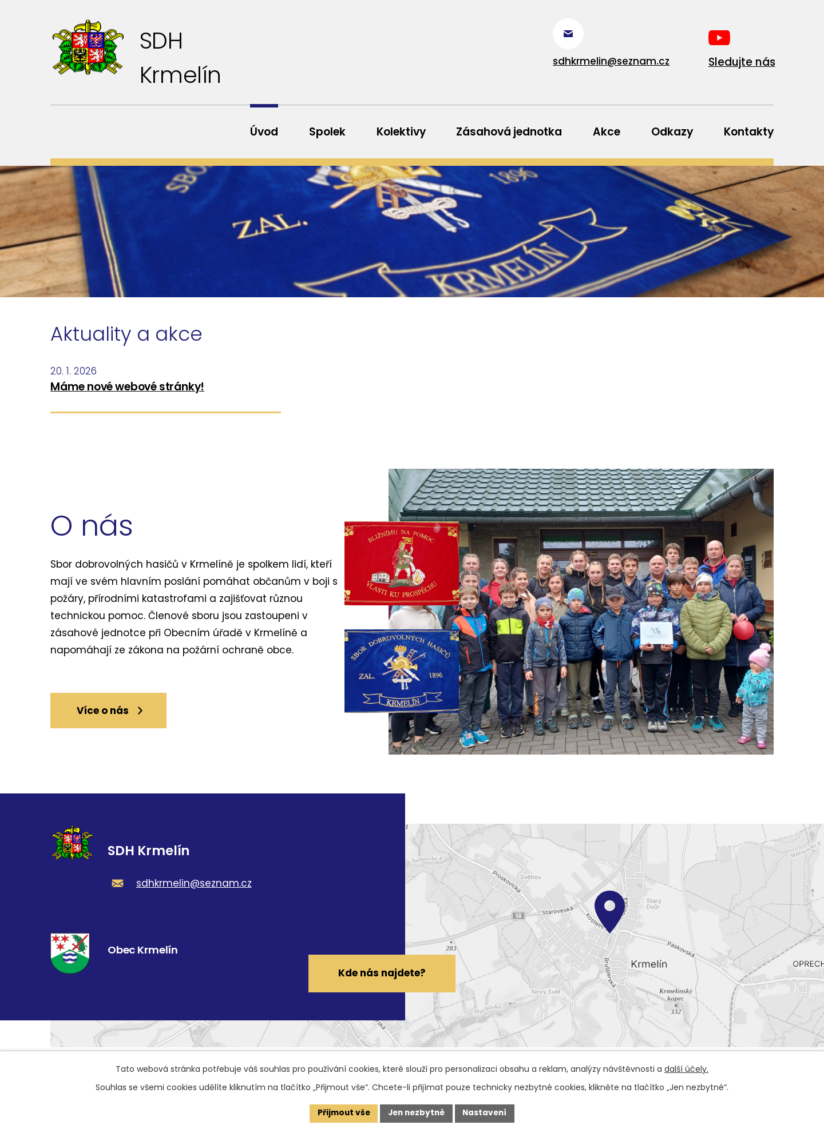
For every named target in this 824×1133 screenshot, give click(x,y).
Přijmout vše (341, 1113)
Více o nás (115, 717)
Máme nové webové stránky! (127, 388)
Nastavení (487, 1113)
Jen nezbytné (416, 1113)
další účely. (686, 1068)
